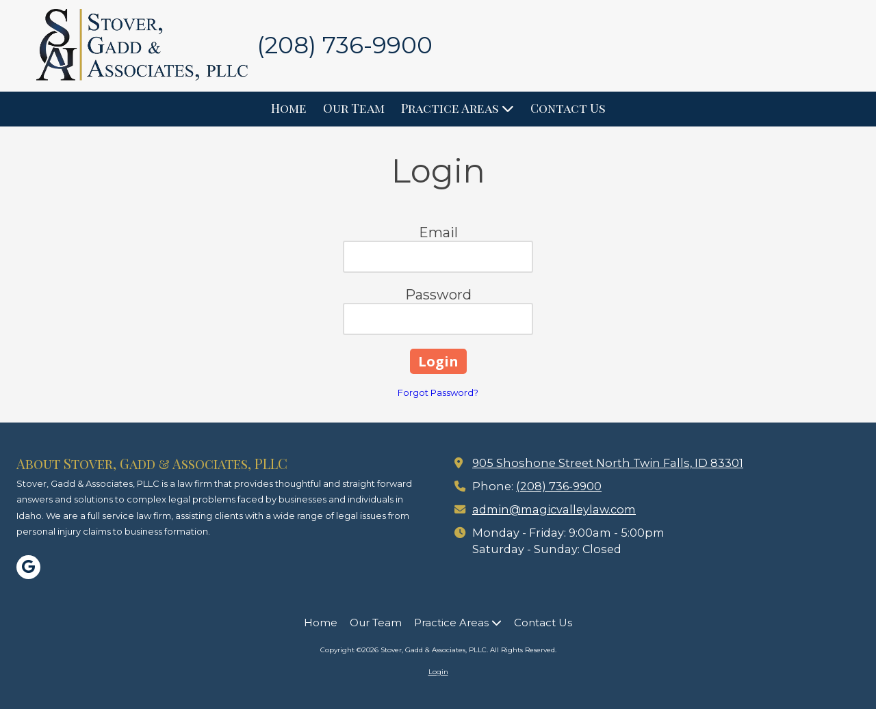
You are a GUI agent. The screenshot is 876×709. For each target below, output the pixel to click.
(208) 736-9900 (559, 486)
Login (438, 671)
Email (438, 232)
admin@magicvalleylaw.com (554, 509)
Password (438, 294)
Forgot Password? (438, 392)
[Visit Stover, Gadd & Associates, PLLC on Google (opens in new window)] (28, 567)
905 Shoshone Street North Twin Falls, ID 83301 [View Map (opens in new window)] (607, 463)
